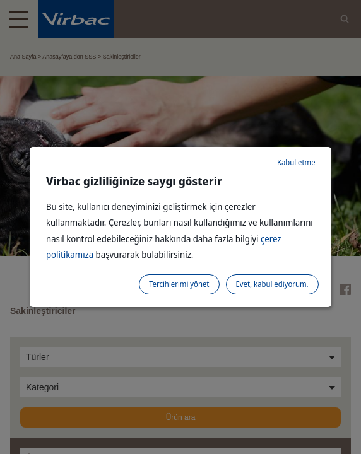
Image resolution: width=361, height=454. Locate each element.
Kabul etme (296, 162)
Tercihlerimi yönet (179, 284)
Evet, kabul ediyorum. (272, 284)
